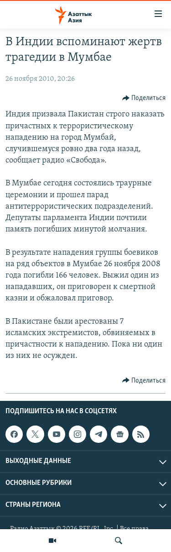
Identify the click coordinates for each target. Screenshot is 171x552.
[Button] (144, 98)
